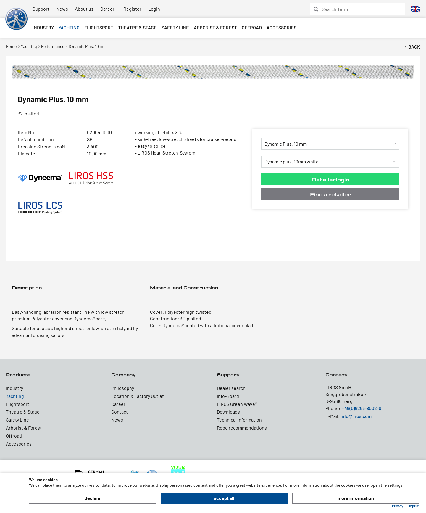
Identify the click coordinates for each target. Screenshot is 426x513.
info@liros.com (356, 416)
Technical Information (239, 419)
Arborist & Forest (215, 27)
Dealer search (231, 388)
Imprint (413, 506)
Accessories (281, 27)
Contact (119, 411)
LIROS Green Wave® (237, 404)
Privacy (397, 506)
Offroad (252, 27)
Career (107, 9)
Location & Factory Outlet (137, 396)
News (62, 9)
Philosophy (122, 388)
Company (123, 374)
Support (41, 9)
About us (84, 9)
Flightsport (98, 27)
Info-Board (228, 396)
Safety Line (175, 27)
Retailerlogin (330, 179)
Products (18, 374)
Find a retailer (330, 194)
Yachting (69, 27)
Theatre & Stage (137, 27)
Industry (43, 27)
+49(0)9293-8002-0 (361, 408)
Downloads (228, 411)
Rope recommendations (242, 427)
